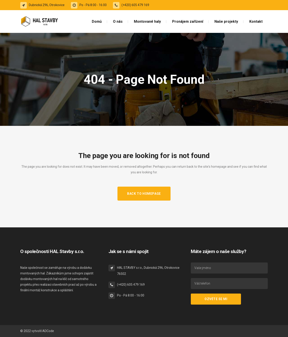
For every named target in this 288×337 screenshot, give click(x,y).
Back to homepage (144, 193)
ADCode (48, 331)
